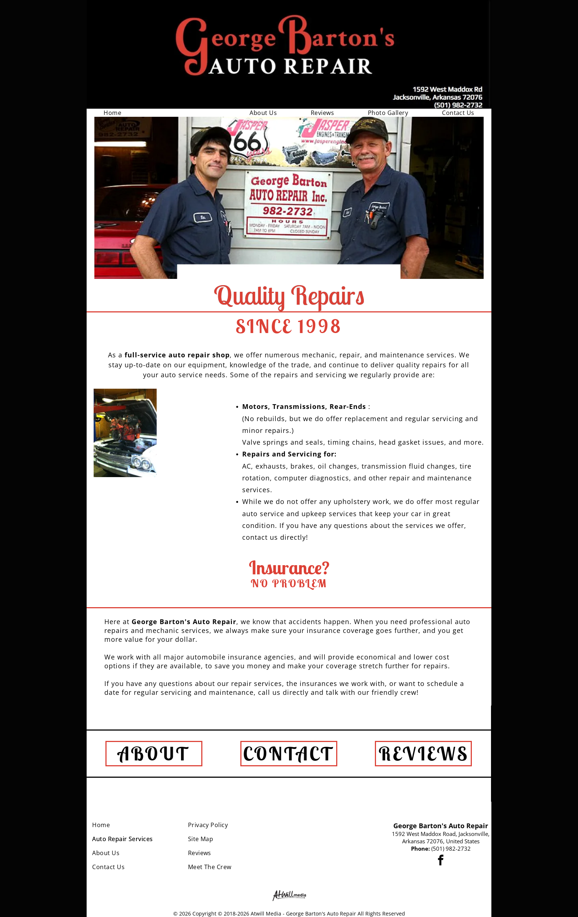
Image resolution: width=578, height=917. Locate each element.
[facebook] (441, 861)
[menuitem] (112, 113)
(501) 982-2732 (451, 848)
